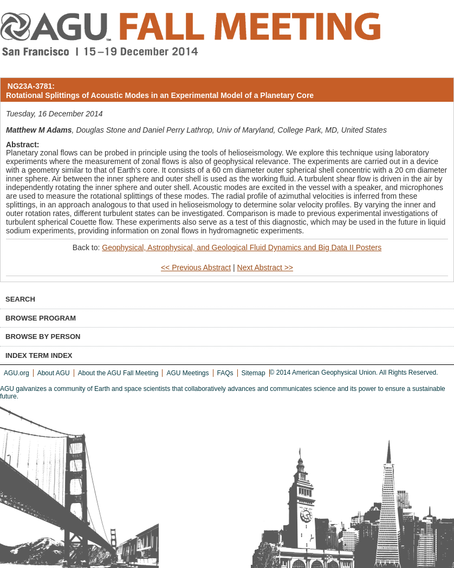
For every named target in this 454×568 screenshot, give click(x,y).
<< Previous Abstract (196, 267)
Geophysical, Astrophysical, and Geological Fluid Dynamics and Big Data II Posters (241, 247)
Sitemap (253, 373)
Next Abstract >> (265, 267)
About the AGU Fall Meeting (118, 373)
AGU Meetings (187, 373)
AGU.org (16, 373)
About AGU (53, 373)
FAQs (225, 373)
